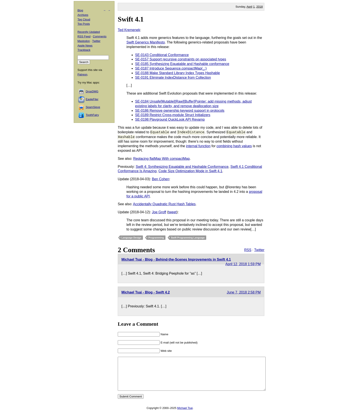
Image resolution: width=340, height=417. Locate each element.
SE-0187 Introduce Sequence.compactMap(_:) (171, 68)
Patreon (82, 74)
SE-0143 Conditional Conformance (162, 55)
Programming (156, 237)
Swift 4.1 (131, 19)
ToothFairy (92, 115)
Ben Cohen (160, 179)
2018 (259, 6)
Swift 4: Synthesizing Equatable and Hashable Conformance (182, 166)
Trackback (83, 50)
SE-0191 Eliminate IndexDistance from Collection (173, 77)
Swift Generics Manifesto (145, 42)
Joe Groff (159, 212)
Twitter (259, 250)
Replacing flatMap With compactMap (161, 158)
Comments (99, 36)
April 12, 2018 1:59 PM (243, 264)
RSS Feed (83, 36)
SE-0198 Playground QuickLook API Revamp (170, 119)
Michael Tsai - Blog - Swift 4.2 (145, 292)
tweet (172, 212)
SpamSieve (93, 107)
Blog (80, 10)
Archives (82, 15)
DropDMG (92, 91)
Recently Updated (88, 31)
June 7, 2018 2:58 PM (244, 292)
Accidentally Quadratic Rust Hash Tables (164, 204)
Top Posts (83, 23)
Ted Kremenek (129, 30)
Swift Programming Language (188, 237)
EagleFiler (92, 99)
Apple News (84, 45)
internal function (198, 146)
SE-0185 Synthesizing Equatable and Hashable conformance (182, 64)
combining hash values (234, 146)
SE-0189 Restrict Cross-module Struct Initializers (172, 115)
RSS (247, 250)
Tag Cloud (83, 19)
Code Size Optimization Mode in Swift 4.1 (190, 171)
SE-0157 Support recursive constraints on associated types (180, 59)
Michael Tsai (185, 414)
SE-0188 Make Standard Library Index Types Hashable (177, 73)
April (249, 6)
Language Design (131, 237)
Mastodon (83, 41)
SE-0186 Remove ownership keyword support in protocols (179, 110)
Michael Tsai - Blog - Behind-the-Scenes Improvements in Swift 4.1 (176, 259)
